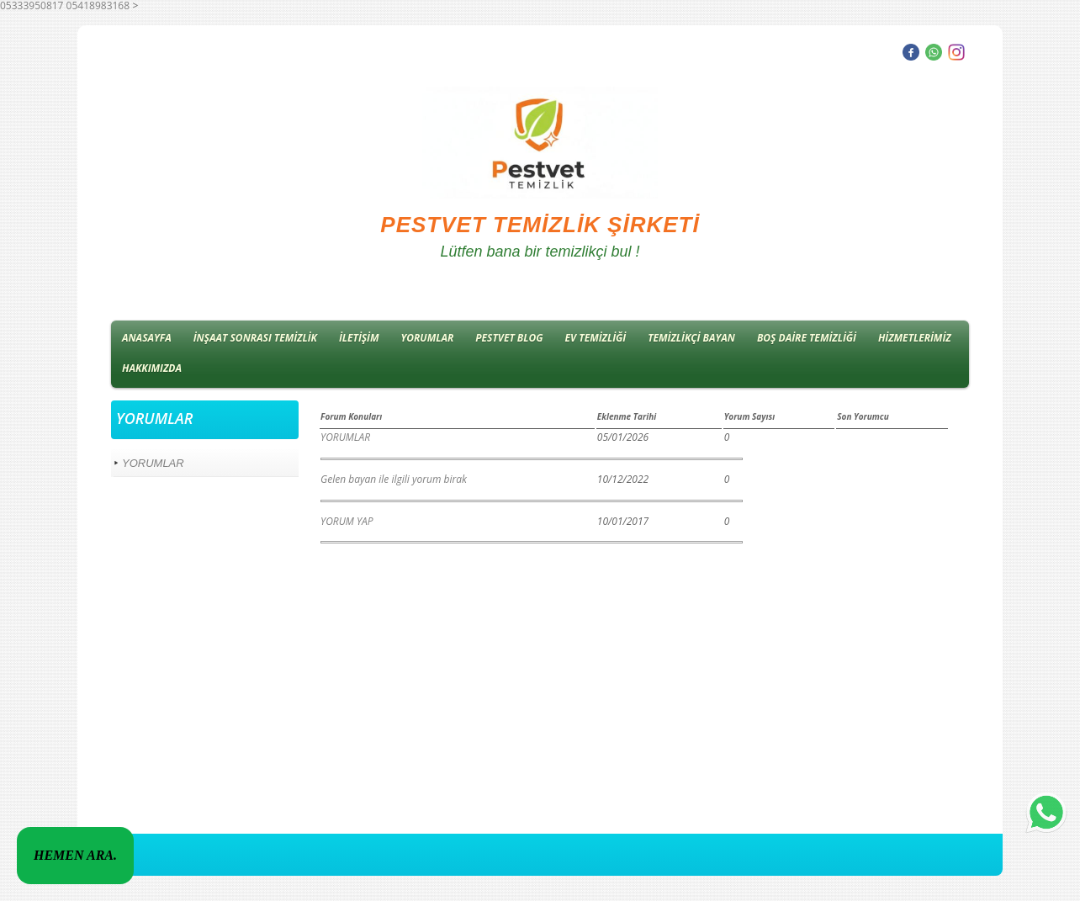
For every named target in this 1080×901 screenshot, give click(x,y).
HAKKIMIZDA (152, 368)
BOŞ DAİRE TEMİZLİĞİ (806, 338)
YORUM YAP (346, 521)
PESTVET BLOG (509, 338)
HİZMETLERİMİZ (914, 338)
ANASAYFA (147, 338)
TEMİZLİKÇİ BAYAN (691, 338)
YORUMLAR (427, 338)
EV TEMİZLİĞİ (596, 338)
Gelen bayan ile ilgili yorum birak (393, 479)
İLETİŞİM (359, 338)
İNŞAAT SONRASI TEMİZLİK (255, 338)
